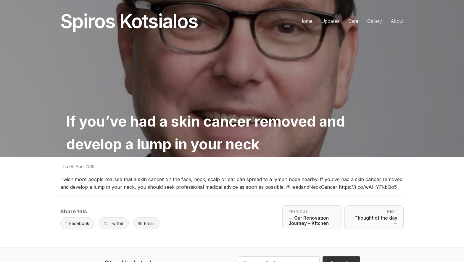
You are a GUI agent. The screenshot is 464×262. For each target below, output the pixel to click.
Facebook (77, 223)
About (397, 21)
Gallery (374, 21)
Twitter (114, 223)
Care (353, 21)
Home (305, 21)
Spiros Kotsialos (129, 21)
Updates (330, 21)
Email (146, 223)
